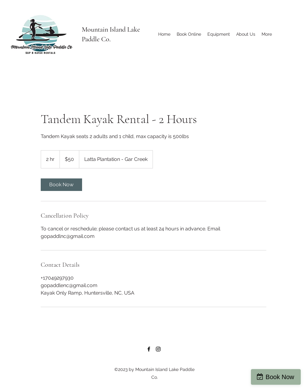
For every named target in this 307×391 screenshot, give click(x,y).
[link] (61, 184)
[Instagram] (158, 349)
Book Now (280, 376)
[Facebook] (149, 349)
